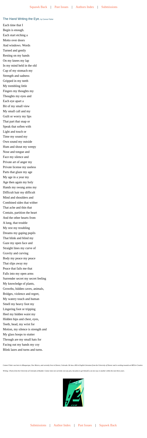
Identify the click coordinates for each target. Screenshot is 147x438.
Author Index (62, 425)
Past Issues (61, 7)
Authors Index (85, 7)
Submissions (109, 7)
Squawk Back (38, 7)
